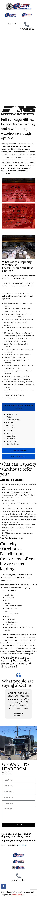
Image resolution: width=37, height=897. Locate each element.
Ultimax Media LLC (17, 895)
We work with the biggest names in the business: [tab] (18, 406)
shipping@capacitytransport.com (18, 840)
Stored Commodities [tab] (18, 450)
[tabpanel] (18, 429)
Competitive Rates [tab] (18, 456)
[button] (4, 704)
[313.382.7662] (26, 24)
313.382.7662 (27, 28)
